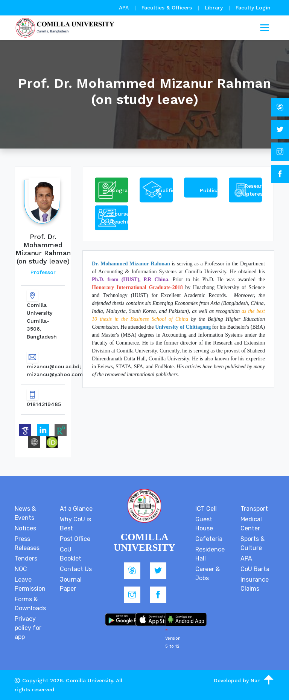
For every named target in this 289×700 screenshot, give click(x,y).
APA (125, 8)
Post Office (75, 538)
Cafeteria (208, 538)
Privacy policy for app (28, 627)
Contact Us (76, 569)
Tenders (26, 558)
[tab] (111, 190)
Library (215, 8)
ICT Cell (206, 508)
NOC (21, 569)
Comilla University (89, 680)
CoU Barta (254, 569)
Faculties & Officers (166, 8)
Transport (254, 508)
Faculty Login (253, 8)
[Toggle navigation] (264, 28)
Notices (25, 528)
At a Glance (76, 508)
